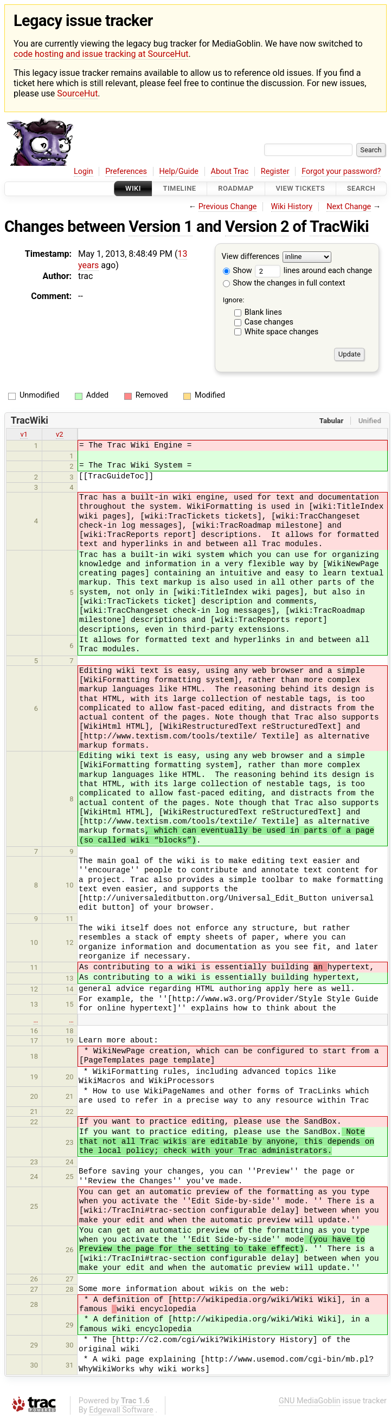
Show (237, 270)
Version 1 (161, 226)
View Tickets (300, 189)
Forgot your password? (341, 171)
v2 (59, 434)
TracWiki (339, 226)
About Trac (230, 171)
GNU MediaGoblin (310, 1400)
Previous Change (227, 206)
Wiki (133, 189)
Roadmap (236, 189)
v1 (24, 434)
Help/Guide (178, 171)
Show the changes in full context (284, 283)
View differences (251, 256)
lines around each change (313, 270)
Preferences (126, 171)
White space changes (282, 331)
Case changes (269, 322)
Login (83, 171)
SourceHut (77, 93)
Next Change (348, 206)
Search (361, 189)
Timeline (179, 189)
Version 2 (257, 226)
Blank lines (263, 312)
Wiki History (291, 206)
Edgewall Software (121, 1410)
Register (275, 171)
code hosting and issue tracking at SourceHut (101, 54)
